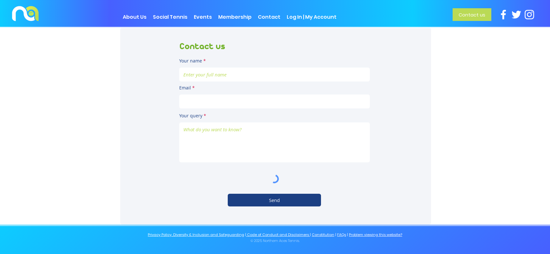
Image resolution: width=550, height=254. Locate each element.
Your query (190, 116)
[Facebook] (503, 14)
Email (185, 88)
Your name (190, 61)
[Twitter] (516, 14)
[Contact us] (472, 14)
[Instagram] (529, 14)
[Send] (274, 200)
